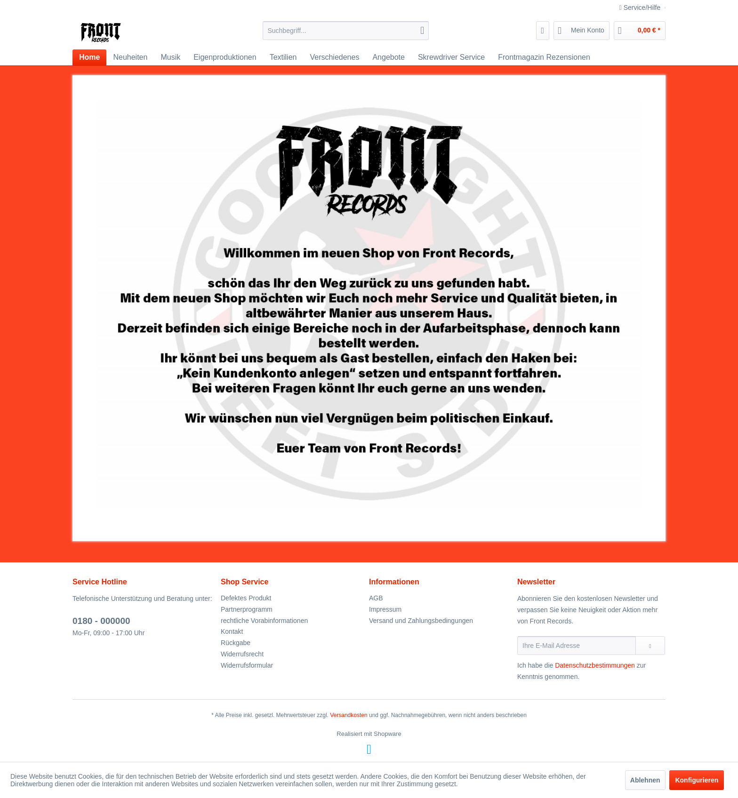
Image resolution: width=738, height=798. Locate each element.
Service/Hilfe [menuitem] (640, 7)
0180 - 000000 (101, 621)
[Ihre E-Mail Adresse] (576, 645)
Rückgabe (235, 642)
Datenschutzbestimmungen (595, 665)
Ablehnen (645, 780)
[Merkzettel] (543, 30)
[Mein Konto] (582, 30)
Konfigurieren (696, 780)
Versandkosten (348, 715)
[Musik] (170, 57)
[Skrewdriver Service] (451, 57)
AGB (376, 598)
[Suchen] (422, 30)
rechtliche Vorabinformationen (264, 620)
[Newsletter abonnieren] (650, 645)
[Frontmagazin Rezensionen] (544, 57)
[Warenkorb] (640, 30)
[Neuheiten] (130, 57)
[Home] (89, 57)
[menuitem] (346, 30)
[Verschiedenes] (334, 57)
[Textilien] (283, 57)
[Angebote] (388, 57)
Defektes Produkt (246, 598)
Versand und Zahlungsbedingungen (421, 620)
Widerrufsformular (247, 665)
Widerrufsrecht (242, 654)
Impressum (385, 609)
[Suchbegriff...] (346, 30)
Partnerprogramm (247, 609)
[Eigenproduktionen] (225, 57)
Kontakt (232, 631)
